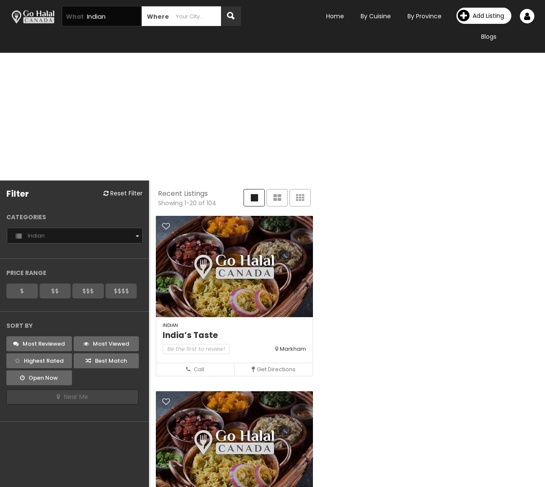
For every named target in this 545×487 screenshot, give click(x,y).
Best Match (106, 361)
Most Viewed (106, 344)
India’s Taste (190, 335)
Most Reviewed (39, 344)
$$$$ (121, 290)
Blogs (488, 36)
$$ (55, 290)
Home (335, 16)
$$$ (88, 290)
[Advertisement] (272, 116)
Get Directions (273, 369)
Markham (293, 349)
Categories (26, 217)
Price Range (26, 273)
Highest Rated (39, 361)
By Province (424, 16)
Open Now (39, 378)
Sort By (19, 325)
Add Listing (481, 16)
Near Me (72, 396)
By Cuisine (376, 16)
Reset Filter (123, 193)
